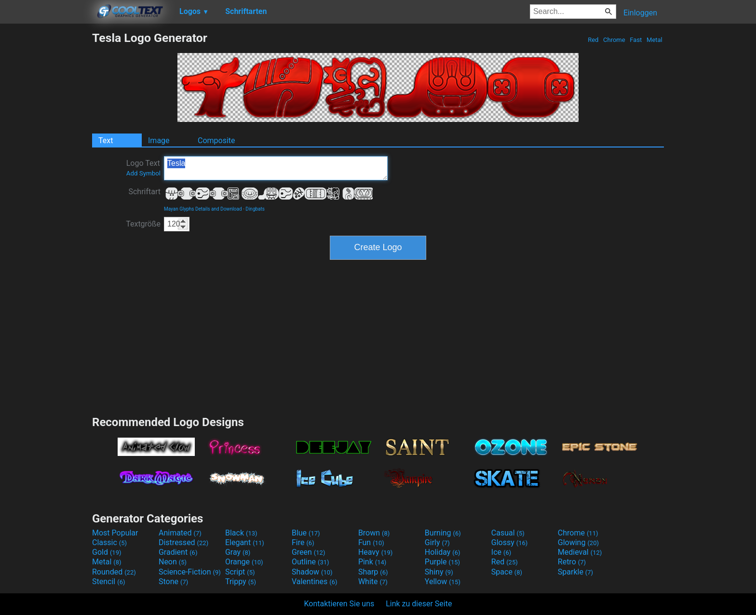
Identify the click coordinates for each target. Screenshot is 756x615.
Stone (173, 581)
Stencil (108, 581)
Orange (244, 561)
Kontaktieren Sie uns (339, 603)
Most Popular (115, 532)
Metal (654, 39)
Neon (173, 561)
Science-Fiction (190, 571)
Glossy (509, 542)
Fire (303, 542)
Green (308, 552)
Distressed (183, 542)
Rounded (114, 571)
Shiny (439, 571)
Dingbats (255, 209)
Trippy (240, 581)
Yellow (442, 581)
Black (241, 532)
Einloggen (640, 12)
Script (240, 571)
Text (105, 140)
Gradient (178, 552)
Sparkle (575, 571)
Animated (180, 532)
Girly (437, 542)
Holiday (442, 552)
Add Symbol (143, 173)
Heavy (375, 552)
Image (159, 140)
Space (506, 571)
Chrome (614, 39)
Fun (371, 542)
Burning (443, 532)
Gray (237, 552)
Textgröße (143, 223)
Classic (109, 542)
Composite (216, 140)
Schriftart (144, 191)
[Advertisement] (45, 175)
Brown (374, 532)
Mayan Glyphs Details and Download (203, 209)
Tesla (276, 168)
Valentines (315, 581)
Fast (635, 39)
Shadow (312, 571)
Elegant (244, 542)
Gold (107, 552)
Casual (508, 532)
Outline (310, 561)
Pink (372, 561)
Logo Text (143, 168)
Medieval (580, 552)
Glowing (578, 542)
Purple (442, 561)
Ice (501, 552)
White (373, 581)
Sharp (373, 571)
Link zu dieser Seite (419, 603)
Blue (306, 532)
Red (593, 39)
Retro (572, 561)
